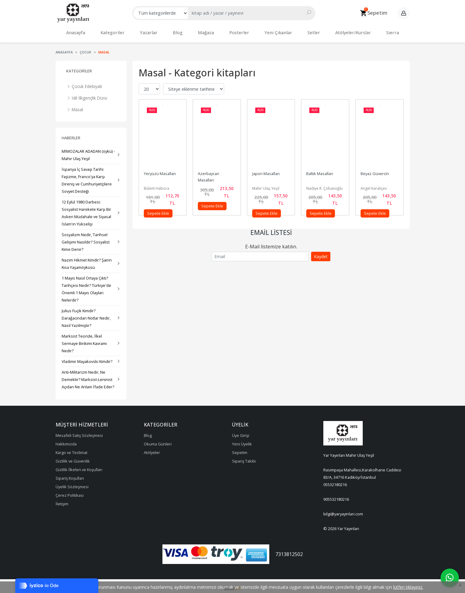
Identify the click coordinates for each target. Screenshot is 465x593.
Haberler (71, 134)
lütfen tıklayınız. (408, 587)
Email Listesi (271, 229)
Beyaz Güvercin (375, 170)
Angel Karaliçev (374, 185)
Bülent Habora (156, 185)
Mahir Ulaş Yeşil (265, 185)
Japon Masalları (266, 170)
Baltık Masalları (319, 170)
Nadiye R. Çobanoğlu (324, 185)
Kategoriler (79, 68)
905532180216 (336, 496)
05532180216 (335, 481)
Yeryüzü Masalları (160, 170)
